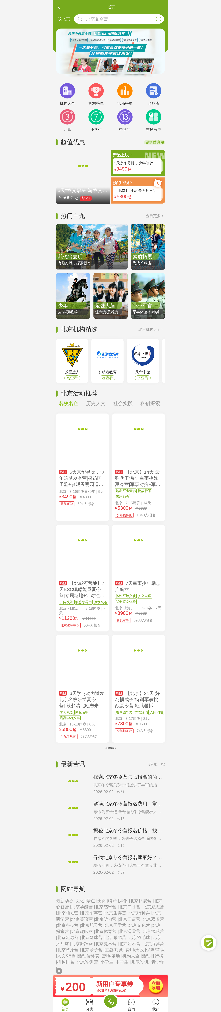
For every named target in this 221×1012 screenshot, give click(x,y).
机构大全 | (132, 956)
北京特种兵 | (140, 913)
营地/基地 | (112, 956)
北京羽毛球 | (140, 937)
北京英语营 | (83, 919)
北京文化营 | (140, 925)
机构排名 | (67, 962)
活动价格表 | (90, 956)
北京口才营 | (131, 906)
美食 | (102, 900)
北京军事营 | (93, 913)
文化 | (81, 900)
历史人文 (96, 403)
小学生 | (108, 962)
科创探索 (150, 403)
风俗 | (124, 900)
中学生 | (123, 962)
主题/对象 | (115, 949)
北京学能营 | (83, 906)
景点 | (91, 900)
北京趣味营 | (83, 931)
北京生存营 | (116, 913)
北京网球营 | (93, 937)
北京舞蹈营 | (83, 943)
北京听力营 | (107, 919)
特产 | (113, 900)
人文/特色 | (67, 956)
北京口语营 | (131, 919)
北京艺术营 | (131, 943)
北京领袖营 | (69, 913)
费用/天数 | (135, 949)
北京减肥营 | (116, 937)
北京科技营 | (69, 925)
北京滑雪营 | (131, 931)
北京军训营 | (88, 962)
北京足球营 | (69, 937)
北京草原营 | (69, 949)
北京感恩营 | (107, 906)
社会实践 (123, 403)
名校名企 (68, 405)
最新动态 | (66, 900)
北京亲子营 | (93, 949)
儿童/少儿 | (141, 962)
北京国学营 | (116, 925)
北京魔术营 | (107, 943)
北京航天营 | (93, 925)
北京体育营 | (107, 931)
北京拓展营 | (142, 900)
